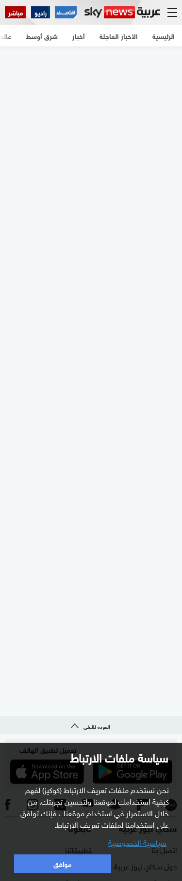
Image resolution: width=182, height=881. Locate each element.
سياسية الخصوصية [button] (137, 842)
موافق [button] (62, 863)
